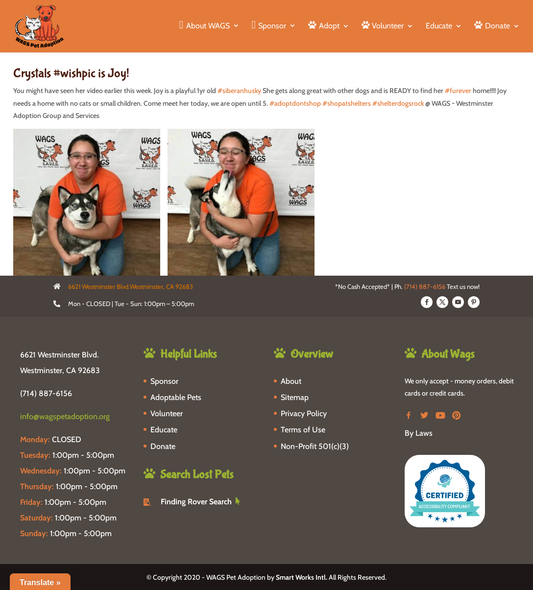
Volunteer (166, 413)
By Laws (419, 433)
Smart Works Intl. (301, 577)
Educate (439, 26)
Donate (162, 446)
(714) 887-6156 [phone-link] (46, 393)
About (291, 381)
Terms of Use (303, 429)
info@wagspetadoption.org (65, 416)
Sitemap (295, 397)
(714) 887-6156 (424, 286)
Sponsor (164, 381)
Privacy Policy (304, 413)
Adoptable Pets (175, 397)
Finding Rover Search (196, 501)
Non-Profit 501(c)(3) (315, 446)
